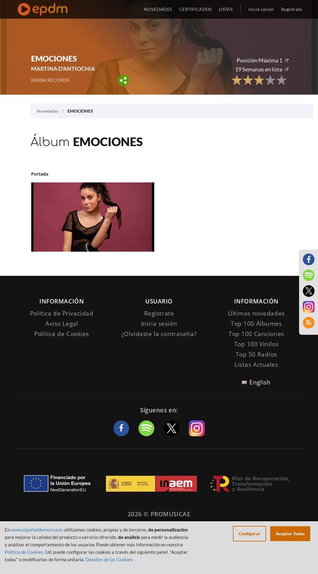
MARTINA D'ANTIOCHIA (63, 68)
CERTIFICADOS (195, 9)
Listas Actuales (256, 365)
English (259, 382)
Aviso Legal (61, 324)
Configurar (249, 533)
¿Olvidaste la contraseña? (159, 334)
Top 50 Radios (256, 354)
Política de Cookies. (24, 552)
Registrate (159, 313)
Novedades (47, 111)
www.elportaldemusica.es (37, 529)
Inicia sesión (261, 9)
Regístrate (291, 9)
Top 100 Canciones (256, 334)
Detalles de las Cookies (109, 559)
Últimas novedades (256, 313)
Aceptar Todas (290, 533)
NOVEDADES (158, 9)
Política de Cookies (61, 334)
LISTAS (226, 9)
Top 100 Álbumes (256, 324)
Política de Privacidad (61, 313)
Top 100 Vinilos (256, 344)
